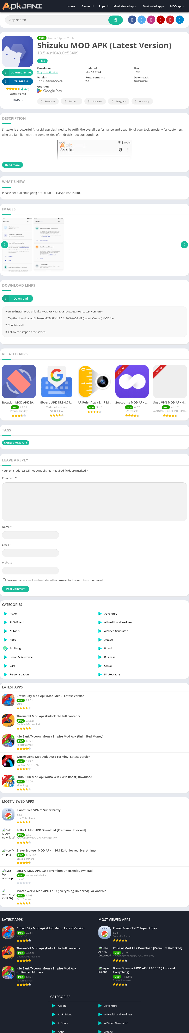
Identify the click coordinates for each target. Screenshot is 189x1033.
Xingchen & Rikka (47, 72)
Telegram (118, 101)
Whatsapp (142, 101)
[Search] (64, 20)
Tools (70, 38)
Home (71, 6)
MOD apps (177, 6)
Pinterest (94, 101)
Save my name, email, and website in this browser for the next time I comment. (55, 580)
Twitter (70, 101)
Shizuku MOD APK (15, 443)
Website (7, 562)
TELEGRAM (15, 81)
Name (7, 527)
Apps (102, 6)
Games (85, 6)
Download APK (17, 72)
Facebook (47, 101)
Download (15, 298)
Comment (9, 478)
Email (6, 545)
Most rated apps (153, 6)
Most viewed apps (125, 6)
